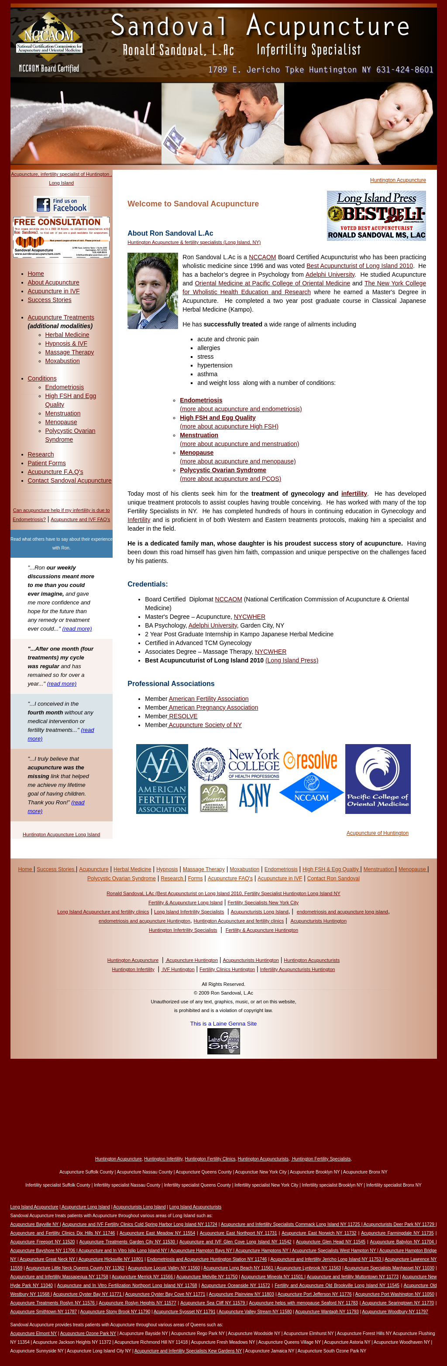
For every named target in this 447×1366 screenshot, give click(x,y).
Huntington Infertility (133, 969)
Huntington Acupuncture (398, 180)
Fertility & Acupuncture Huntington (262, 930)
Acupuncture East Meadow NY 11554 (157, 1233)
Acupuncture (93, 869)
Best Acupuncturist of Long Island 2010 (359, 265)
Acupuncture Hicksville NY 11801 (111, 1259)
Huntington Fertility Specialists (321, 1159)
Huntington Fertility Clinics (210, 1159)
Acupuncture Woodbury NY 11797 (395, 1311)
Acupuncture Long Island (85, 1207)
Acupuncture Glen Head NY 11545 (330, 1241)
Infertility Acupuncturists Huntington (297, 969)
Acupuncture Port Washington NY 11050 (394, 1294)
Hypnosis (167, 869)
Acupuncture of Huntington (378, 833)
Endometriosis (64, 387)
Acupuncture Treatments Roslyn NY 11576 (53, 1303)
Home (36, 273)
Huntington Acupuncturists (312, 960)
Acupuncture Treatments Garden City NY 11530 (128, 1241)
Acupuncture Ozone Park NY (88, 1333)
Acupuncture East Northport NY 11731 (238, 1233)
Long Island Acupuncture (34, 1207)
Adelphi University (330, 274)
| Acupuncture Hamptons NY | (263, 1250)
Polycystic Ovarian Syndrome (121, 878)
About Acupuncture (53, 282)
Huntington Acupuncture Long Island (61, 834)
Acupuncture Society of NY (205, 724)
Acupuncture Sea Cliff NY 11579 (213, 1303)
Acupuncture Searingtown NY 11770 (397, 1303)
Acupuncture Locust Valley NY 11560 (164, 1268)
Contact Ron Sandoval (333, 878)
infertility (354, 493)
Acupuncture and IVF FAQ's (80, 519)
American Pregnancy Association (213, 707)
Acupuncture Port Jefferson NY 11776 (314, 1294)
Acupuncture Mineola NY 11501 (272, 1276)
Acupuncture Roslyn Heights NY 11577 (137, 1303)
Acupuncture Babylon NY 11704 (403, 1241)
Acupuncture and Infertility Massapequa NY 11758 (59, 1276)
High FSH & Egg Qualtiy (331, 869)
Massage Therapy (69, 352)
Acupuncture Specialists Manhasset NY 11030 (389, 1268)
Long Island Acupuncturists (195, 1207)
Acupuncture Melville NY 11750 (206, 1276)
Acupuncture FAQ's (230, 878)
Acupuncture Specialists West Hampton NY (334, 1250)
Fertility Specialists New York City (263, 902)
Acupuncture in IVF (54, 291)
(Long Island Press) (291, 660)
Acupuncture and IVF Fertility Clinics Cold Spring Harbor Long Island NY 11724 (139, 1224)
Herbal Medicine (67, 334)
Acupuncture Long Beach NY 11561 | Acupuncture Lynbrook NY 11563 (272, 1268)
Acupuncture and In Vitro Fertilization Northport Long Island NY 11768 (127, 1285)
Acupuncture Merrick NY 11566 (143, 1276)
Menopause (61, 422)
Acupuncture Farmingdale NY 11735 (397, 1233)
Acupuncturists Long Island (259, 911)
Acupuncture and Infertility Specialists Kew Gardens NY (188, 1351)
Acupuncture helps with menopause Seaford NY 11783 (303, 1303)
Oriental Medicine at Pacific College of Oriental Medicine (272, 283)
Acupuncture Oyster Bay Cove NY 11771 (165, 1294)
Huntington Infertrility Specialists (183, 930)
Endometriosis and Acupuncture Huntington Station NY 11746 (207, 1259)
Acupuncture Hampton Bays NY (201, 1250)
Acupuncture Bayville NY (35, 1224)
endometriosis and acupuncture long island (342, 911)
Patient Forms (47, 463)
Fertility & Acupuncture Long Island (185, 902)
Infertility (138, 519)
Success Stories (50, 299)
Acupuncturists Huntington (319, 920)
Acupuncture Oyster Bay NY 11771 (88, 1294)
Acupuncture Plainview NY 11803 (241, 1294)
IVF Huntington (177, 969)
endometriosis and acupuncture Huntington (144, 920)
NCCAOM (262, 257)
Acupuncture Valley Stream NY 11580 (255, 1311)
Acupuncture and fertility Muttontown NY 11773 (353, 1276)
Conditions (42, 378)
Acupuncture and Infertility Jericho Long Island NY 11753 (326, 1259)
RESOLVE (183, 716)
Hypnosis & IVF (66, 343)
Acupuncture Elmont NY (33, 1333)
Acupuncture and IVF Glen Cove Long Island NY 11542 (235, 1241)
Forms (195, 878)
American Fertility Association (209, 698)
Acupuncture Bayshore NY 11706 (43, 1250)
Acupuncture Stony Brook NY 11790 (115, 1311)
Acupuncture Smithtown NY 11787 (43, 1311)
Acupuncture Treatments (61, 317)
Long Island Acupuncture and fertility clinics (103, 911)
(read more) (77, 628)
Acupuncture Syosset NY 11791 (185, 1311)
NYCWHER (249, 616)
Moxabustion (62, 360)
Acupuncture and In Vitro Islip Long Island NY (123, 1250)
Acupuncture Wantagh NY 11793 (327, 1311)
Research (41, 454)
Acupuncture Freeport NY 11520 (42, 1241)
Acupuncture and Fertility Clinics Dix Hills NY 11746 (62, 1233)
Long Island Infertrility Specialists (189, 911)
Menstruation (63, 413)
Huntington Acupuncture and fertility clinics (239, 920)
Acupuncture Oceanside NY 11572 (235, 1285)
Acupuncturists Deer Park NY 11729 (399, 1224)
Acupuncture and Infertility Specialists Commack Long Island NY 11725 (291, 1224)
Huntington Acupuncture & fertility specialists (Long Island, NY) (194, 242)
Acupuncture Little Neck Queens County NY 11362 (75, 1268)
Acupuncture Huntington (191, 960)
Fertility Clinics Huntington (227, 969)
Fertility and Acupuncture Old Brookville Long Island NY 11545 (337, 1285)
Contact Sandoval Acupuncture (70, 480)
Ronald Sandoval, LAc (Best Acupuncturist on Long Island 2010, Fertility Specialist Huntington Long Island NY (223, 893)
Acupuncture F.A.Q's (55, 471)
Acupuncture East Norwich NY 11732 (319, 1233)
